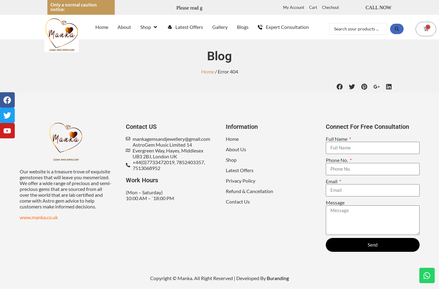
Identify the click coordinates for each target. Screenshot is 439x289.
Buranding (278, 278)
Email (332, 181)
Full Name (337, 139)
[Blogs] (243, 26)
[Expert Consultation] (283, 26)
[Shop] (149, 26)
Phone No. (337, 160)
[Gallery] (220, 26)
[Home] (101, 26)
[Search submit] (397, 29)
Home (207, 71)
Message (335, 202)
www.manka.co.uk (39, 217)
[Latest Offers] (185, 26)
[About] (124, 26)
